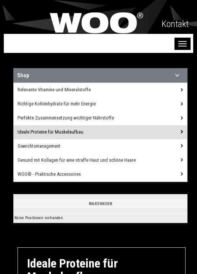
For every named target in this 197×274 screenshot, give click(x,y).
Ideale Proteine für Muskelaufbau (50, 132)
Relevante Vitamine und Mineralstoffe (54, 89)
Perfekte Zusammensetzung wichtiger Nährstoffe (66, 118)
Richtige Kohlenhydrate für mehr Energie (57, 104)
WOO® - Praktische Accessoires (49, 174)
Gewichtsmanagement (39, 146)
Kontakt (175, 24)
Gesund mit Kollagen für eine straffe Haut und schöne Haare (77, 160)
